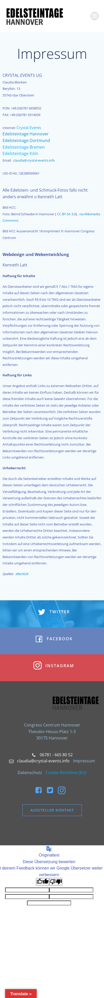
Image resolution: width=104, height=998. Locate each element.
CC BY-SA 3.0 (66, 214)
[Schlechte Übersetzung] (55, 882)
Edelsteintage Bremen (24, 147)
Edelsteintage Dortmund (26, 140)
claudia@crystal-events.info (34, 160)
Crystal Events (29, 127)
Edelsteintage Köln (20, 153)
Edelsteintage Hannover (26, 134)
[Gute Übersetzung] (42, 882)
